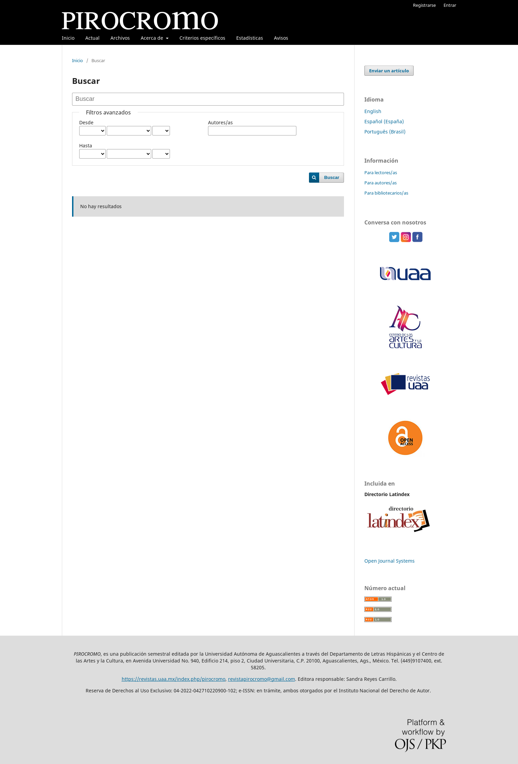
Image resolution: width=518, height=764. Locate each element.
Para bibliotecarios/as (386, 193)
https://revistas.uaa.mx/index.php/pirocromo (173, 679)
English (372, 111)
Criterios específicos (202, 38)
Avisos (281, 38)
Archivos (120, 38)
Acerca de (153, 38)
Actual (92, 38)
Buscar (331, 177)
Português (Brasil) (384, 131)
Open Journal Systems (389, 561)
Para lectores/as (380, 172)
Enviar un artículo (389, 71)
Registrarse (424, 5)
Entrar (450, 5)
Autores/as (220, 122)
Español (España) (384, 121)
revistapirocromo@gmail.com (261, 679)
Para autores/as (380, 183)
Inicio (68, 38)
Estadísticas (249, 38)
